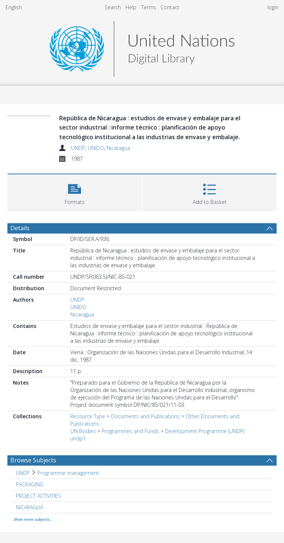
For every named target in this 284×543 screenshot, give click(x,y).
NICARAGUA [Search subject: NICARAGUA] (29, 507)
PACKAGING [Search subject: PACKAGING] (29, 484)
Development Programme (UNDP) (204, 431)
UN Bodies (83, 431)
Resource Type (87, 416)
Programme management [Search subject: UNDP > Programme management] (68, 472)
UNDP (78, 147)
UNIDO (96, 147)
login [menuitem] (272, 7)
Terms (148, 7)
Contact (169, 7)
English (14, 7)
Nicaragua (118, 147)
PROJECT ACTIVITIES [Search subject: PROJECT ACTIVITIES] (38, 495)
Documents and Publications (145, 416)
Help (130, 7)
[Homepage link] (142, 47)
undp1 (78, 438)
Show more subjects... (33, 519)
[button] (74, 192)
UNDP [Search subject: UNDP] (23, 472)
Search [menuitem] (113, 7)
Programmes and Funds (130, 431)
